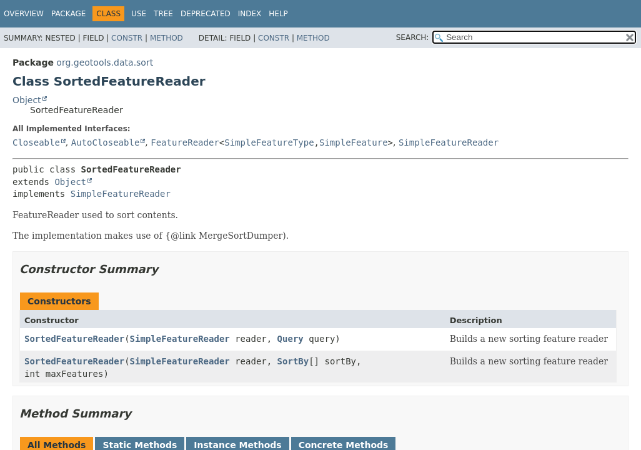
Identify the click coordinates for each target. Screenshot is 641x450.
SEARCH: (412, 37)
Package (68, 13)
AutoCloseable (105, 143)
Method (166, 38)
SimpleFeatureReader (449, 143)
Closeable (36, 143)
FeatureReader (185, 143)
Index (250, 13)
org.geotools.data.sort (104, 63)
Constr (126, 38)
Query (290, 339)
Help (278, 13)
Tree (163, 13)
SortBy (293, 361)
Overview (24, 13)
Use (138, 13)
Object (26, 100)
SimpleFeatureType (269, 143)
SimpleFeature (353, 143)
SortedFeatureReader (74, 339)
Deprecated (206, 13)
